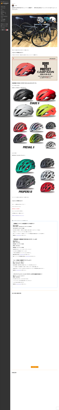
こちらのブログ (18, 235)
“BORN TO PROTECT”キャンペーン (18, 215)
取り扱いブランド (14, 404)
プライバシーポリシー (15, 406)
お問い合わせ (13, 405)
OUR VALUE (3, 12)
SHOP (2, 13)
